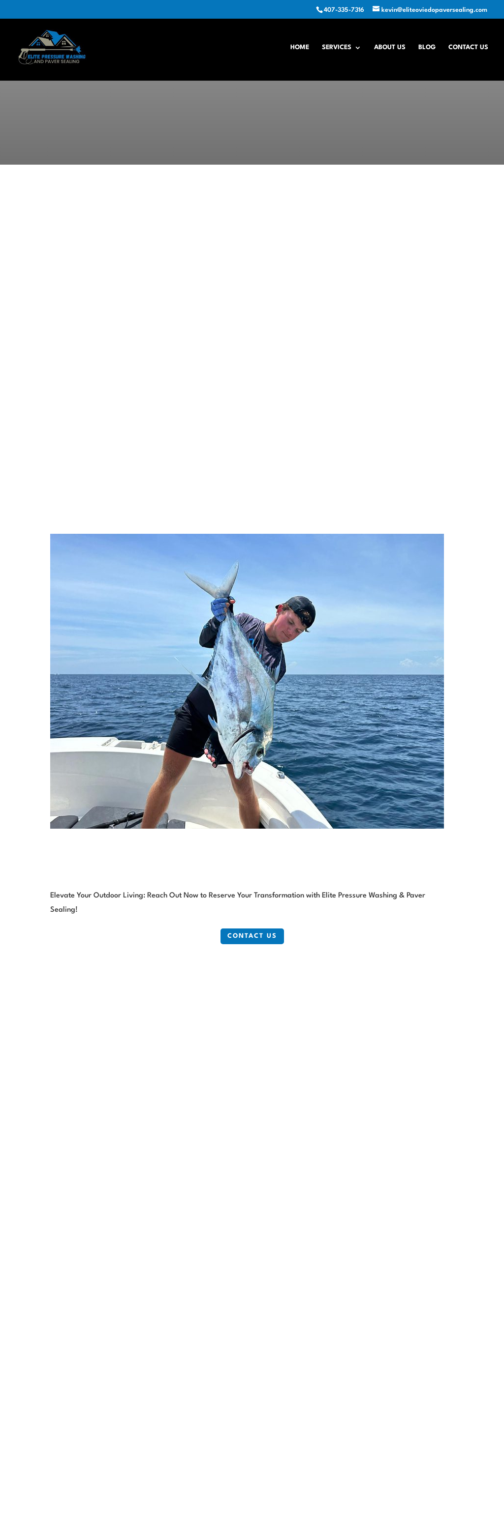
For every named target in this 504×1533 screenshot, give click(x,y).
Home (299, 47)
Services (336, 47)
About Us (390, 47)
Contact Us (468, 47)
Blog (427, 47)
